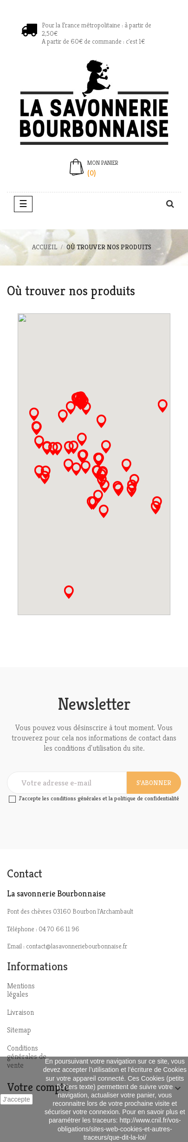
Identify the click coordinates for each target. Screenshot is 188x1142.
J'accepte (16, 1099)
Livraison (20, 1012)
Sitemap (19, 1030)
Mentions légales (21, 990)
